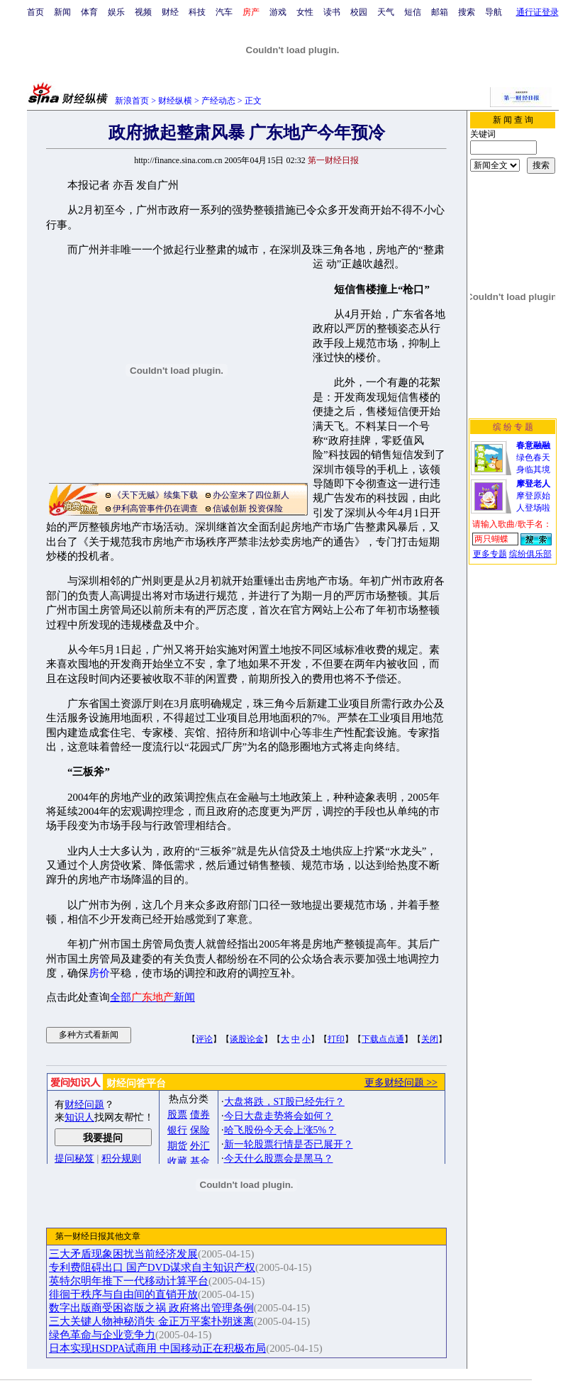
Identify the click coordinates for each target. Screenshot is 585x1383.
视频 (143, 12)
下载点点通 (383, 1039)
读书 (331, 12)
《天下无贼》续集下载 (155, 495)
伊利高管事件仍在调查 (155, 508)
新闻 (62, 12)
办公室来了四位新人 (251, 495)
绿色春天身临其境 (533, 457)
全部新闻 (152, 997)
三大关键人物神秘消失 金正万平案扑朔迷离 (151, 1321)
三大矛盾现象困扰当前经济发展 (123, 1254)
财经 (170, 12)
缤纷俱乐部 (530, 554)
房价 (99, 973)
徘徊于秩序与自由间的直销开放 (123, 1294)
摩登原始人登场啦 (533, 496)
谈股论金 (247, 1039)
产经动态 (218, 101)
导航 (493, 12)
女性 (304, 12)
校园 (358, 12)
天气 (385, 12)
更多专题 (490, 554)
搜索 (466, 12)
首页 (35, 12)
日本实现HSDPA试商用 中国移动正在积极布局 (157, 1348)
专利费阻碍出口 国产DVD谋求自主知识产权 (152, 1267)
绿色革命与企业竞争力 (102, 1334)
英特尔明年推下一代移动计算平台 (128, 1281)
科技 (197, 12)
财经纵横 (175, 101)
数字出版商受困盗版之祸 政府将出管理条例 (151, 1307)
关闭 (429, 1039)
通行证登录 (537, 12)
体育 (89, 12)
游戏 (277, 12)
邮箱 (439, 12)
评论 (204, 1039)
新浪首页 (132, 101)
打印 (336, 1039)
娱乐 (116, 12)
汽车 (224, 12)
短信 (412, 12)
